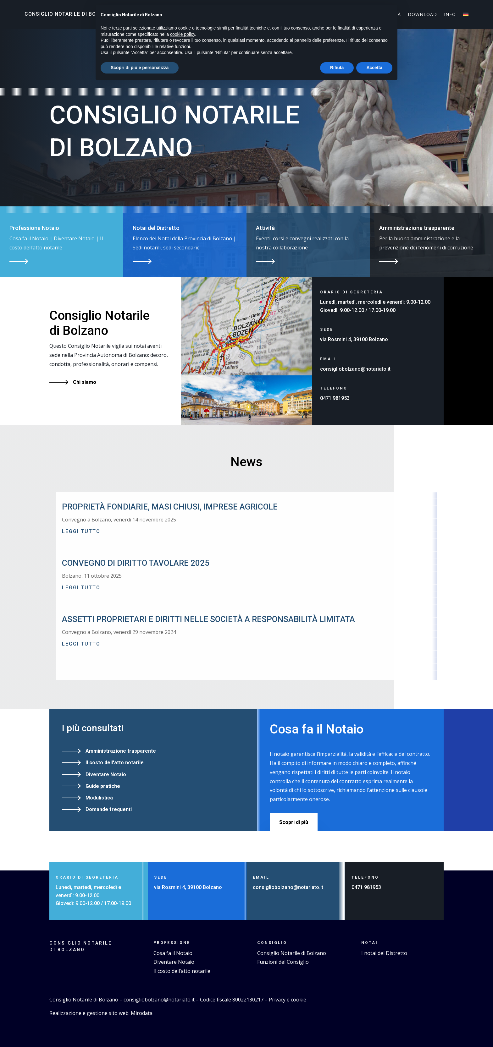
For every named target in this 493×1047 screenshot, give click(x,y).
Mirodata (141, 1013)
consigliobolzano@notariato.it (355, 369)
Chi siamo (84, 382)
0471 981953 (335, 398)
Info (450, 14)
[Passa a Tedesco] (465, 15)
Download (422, 14)
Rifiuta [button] (337, 67)
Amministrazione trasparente (121, 751)
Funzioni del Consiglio (283, 961)
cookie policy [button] (182, 34)
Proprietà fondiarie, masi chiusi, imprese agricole (170, 506)
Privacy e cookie (287, 999)
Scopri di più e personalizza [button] (140, 67)
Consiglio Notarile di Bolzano (69, 14)
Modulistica (99, 798)
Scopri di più (293, 822)
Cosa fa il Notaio (172, 953)
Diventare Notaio (106, 774)
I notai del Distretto (384, 953)
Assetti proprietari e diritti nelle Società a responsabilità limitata (208, 619)
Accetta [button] (374, 67)
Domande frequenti (109, 809)
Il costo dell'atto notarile (115, 763)
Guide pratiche (103, 786)
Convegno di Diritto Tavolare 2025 (135, 563)
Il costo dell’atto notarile (181, 971)
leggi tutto (81, 531)
